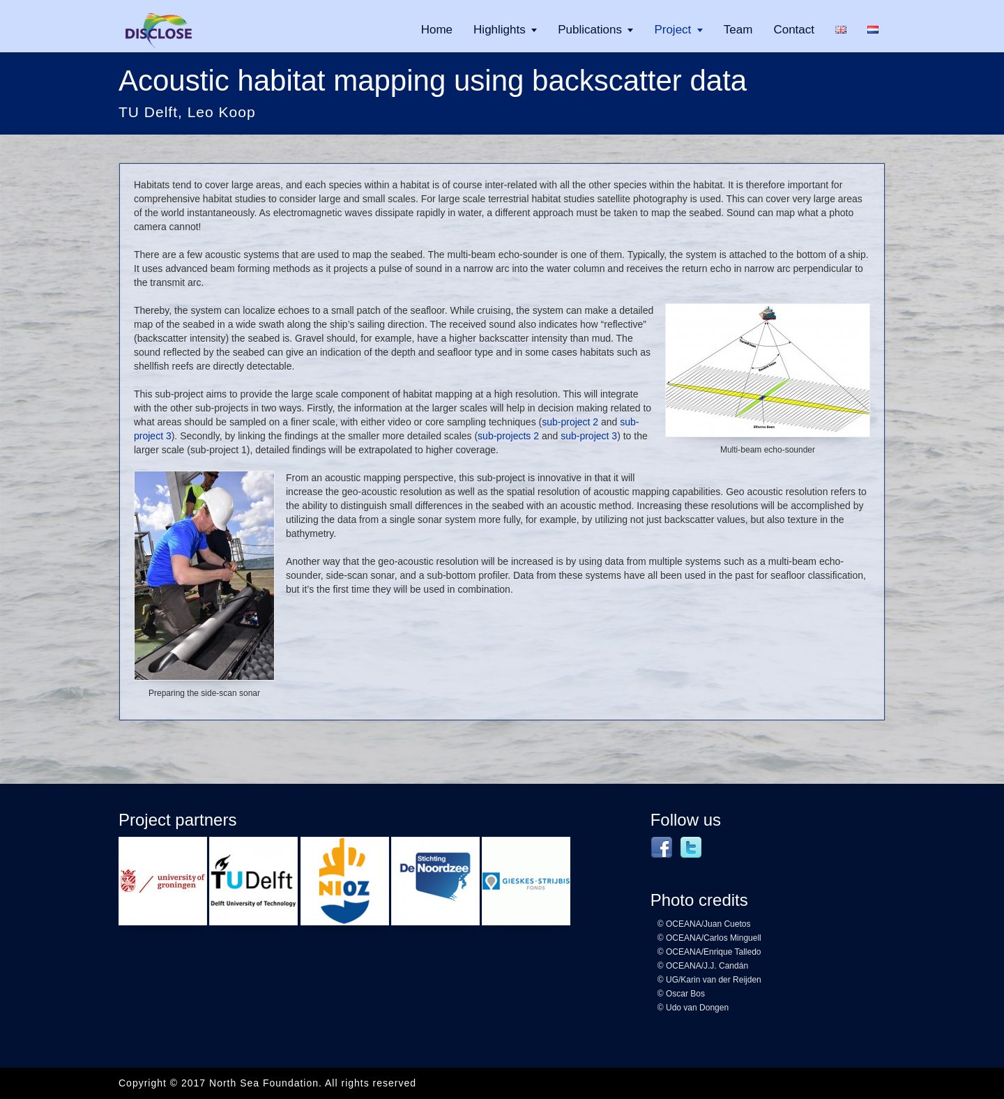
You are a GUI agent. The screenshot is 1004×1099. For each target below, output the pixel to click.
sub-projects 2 (508, 435)
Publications (590, 29)
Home (436, 29)
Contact (793, 29)
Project (672, 29)
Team (738, 29)
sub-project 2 (570, 421)
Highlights (499, 29)
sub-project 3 (589, 435)
